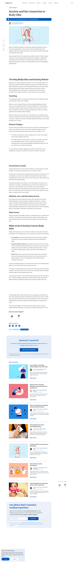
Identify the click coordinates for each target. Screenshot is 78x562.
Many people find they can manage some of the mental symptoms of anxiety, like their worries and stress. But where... (39, 473)
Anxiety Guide (24, 2)
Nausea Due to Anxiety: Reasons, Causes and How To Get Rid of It (38, 386)
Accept (5, 559)
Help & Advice (32, 2)
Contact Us (56, 2)
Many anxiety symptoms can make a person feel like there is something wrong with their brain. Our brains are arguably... (39, 492)
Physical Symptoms (13, 7)
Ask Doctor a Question (29, 349)
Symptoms (39, 2)
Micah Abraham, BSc (34, 19)
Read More (33, 378)
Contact (22, 541)
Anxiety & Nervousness (9, 541)
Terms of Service (24, 544)
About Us (50, 2)
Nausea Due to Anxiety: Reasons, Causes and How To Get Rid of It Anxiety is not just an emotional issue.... (38, 395)
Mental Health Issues (9, 544)
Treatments (44, 2)
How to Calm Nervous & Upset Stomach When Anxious (39, 406)
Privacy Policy (23, 546)
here (14, 553)
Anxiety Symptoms (16, 329)
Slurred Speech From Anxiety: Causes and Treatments (39, 484)
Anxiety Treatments (9, 539)
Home (10, 329)
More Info (15, 559)
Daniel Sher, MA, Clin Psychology (40, 468)
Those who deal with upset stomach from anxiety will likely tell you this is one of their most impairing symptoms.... (39, 414)
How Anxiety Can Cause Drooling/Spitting (37, 425)
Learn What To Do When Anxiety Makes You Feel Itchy (38, 366)
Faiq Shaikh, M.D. (42, 428)
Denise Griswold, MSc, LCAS (22, 19)
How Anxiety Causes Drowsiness (36, 464)
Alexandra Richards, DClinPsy (40, 390)
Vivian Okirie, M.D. (42, 369)
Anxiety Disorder (8, 548)
